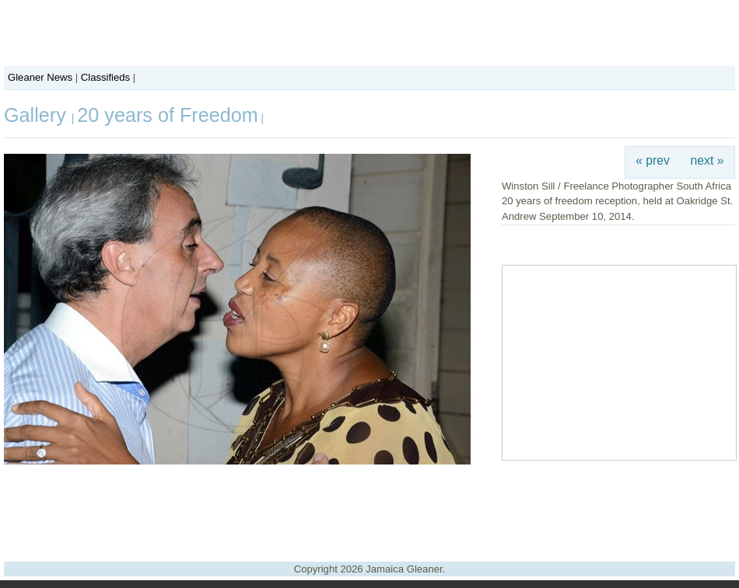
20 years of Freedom (167, 115)
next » (707, 160)
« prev (653, 160)
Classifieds (105, 77)
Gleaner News (40, 77)
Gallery (38, 115)
